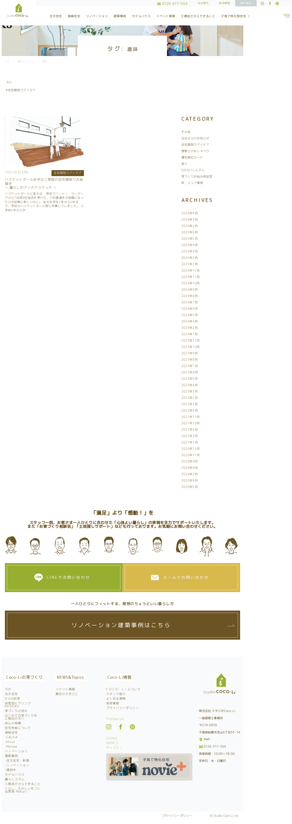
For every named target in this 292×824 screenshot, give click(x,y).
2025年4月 (189, 245)
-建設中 (10, 770)
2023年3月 (189, 391)
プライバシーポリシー (122, 708)
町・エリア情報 (192, 183)
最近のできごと (67, 694)
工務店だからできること (198, 16)
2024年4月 (189, 321)
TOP (8, 689)
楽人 (184, 164)
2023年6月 (189, 372)
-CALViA (11, 737)
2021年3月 (189, 429)
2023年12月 (190, 340)
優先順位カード (192, 157)
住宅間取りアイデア (68, 173)
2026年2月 (189, 226)
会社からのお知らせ (195, 138)
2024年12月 (190, 270)
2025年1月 (189, 264)
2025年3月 (189, 251)
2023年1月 (189, 404)
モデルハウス (141, 16)
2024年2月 (189, 328)
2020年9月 (189, 461)
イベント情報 (165, 16)
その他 (186, 132)
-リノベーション (17, 765)
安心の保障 (13, 723)
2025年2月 (189, 258)
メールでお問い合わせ (186, 577)
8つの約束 (12, 698)
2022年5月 (189, 410)
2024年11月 (190, 277)
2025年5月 (189, 239)
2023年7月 (189, 366)
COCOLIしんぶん (193, 170)
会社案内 (203, 3)
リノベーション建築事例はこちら (121, 625)
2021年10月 (190, 423)
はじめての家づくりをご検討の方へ (21, 716)
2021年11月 (190, 417)
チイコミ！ (114, 748)
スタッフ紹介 (116, 694)
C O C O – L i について (123, 689)
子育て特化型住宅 (236, 16)
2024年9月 (189, 289)
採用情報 (224, 3)
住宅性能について (18, 728)
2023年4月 (189, 385)
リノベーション (97, 16)
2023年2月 (189, 398)
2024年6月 (189, 309)
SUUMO (111, 738)
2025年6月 (189, 232)
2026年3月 (189, 219)
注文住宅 (55, 16)
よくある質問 (116, 698)
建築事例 (120, 16)
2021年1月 (189, 442)
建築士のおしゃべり (195, 151)
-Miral (10, 742)
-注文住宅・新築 (17, 760)
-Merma (11, 746)
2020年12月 (190, 449)
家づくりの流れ (16, 711)
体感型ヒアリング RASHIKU (18, 704)
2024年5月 (189, 315)
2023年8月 (189, 359)
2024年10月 (190, 283)
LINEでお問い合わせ (68, 577)
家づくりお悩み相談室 (197, 176)
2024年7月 (189, 302)
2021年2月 (189, 436)
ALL (9, 82)
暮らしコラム (14, 779)
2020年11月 (190, 455)
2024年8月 (189, 296)
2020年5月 (189, 487)
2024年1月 (189, 334)
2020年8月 (189, 468)
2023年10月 (190, 347)
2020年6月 (189, 480)
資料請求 (246, 3)
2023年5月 (189, 379)
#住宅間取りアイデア (21, 90)
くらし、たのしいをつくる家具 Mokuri (23, 789)
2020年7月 (189, 474)
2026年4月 (189, 213)
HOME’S (112, 743)
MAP (205, 739)
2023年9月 (189, 353)
